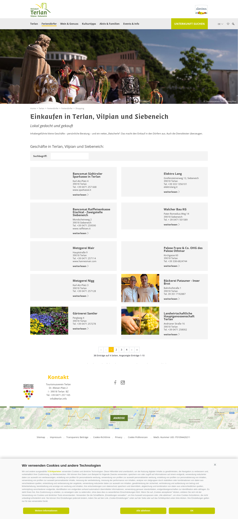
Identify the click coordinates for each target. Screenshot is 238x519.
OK (192, 510)
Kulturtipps (89, 23)
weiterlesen (81, 194)
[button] (215, 465)
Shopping (79, 108)
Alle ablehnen (143, 510)
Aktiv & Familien (110, 23)
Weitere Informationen (46, 510)
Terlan (34, 23)
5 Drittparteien (54, 471)
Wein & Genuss (69, 23)
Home (33, 108)
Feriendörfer (49, 23)
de (220, 24)
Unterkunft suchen (189, 24)
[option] (119, 400)
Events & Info (131, 23)
